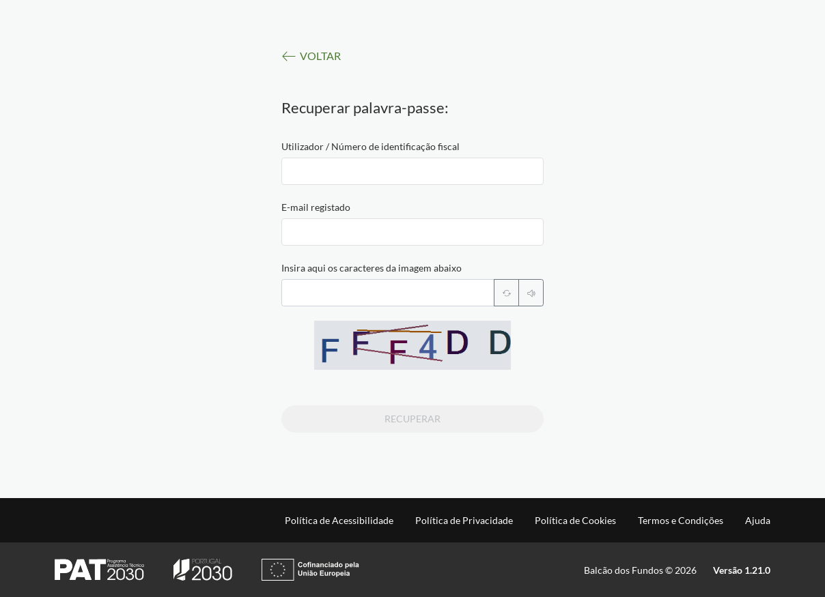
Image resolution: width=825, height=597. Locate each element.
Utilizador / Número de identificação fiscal (370, 146)
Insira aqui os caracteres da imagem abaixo (371, 268)
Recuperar (412, 418)
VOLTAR (311, 56)
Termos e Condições (680, 520)
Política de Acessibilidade (339, 520)
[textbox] (412, 171)
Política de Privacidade (464, 520)
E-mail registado (315, 207)
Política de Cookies (575, 520)
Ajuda (757, 520)
